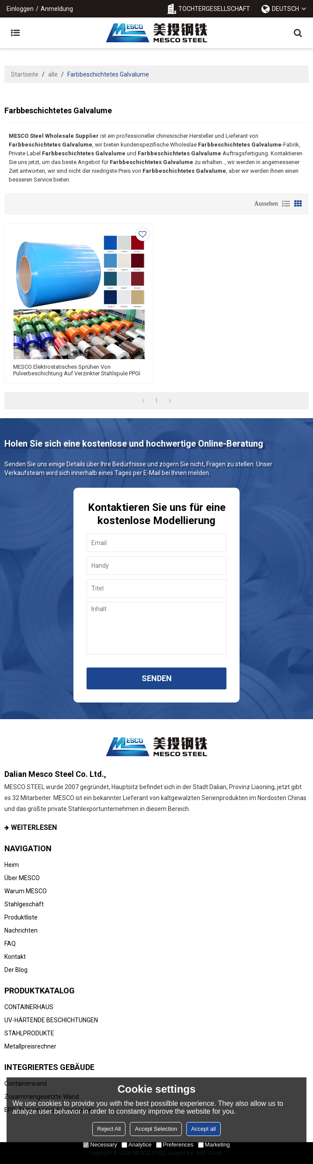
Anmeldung (57, 8)
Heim (11, 864)
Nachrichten (21, 930)
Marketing (214, 1144)
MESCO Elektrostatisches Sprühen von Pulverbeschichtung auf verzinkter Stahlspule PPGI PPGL (76, 373)
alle (53, 74)
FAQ (10, 943)
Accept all (203, 1129)
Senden (157, 678)
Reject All (109, 1129)
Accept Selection (156, 1129)
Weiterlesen (34, 827)
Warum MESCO (25, 891)
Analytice (137, 1144)
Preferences (175, 1144)
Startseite (24, 74)
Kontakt (15, 956)
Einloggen (20, 8)
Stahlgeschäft (24, 904)
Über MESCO (22, 877)
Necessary (100, 1144)
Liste (286, 203)
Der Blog (16, 969)
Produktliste (21, 917)
